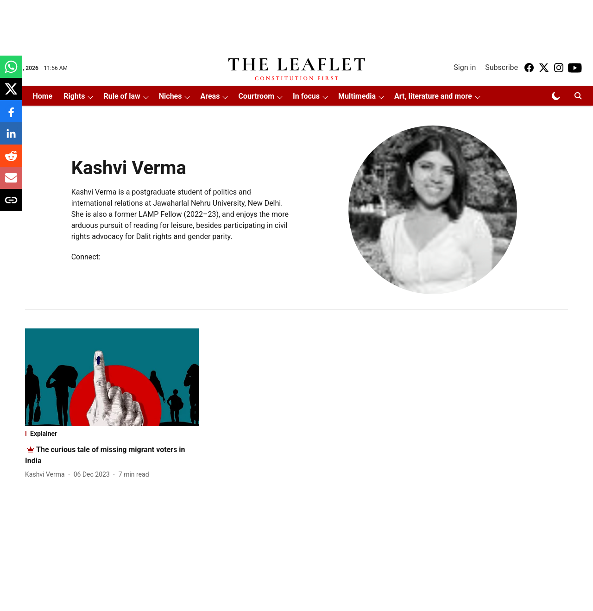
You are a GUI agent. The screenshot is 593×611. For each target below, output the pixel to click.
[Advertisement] (296, 24)
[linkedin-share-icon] (11, 138)
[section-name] (112, 433)
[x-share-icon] (11, 93)
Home (42, 96)
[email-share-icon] (11, 182)
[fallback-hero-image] (112, 377)
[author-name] (47, 474)
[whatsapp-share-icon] (11, 71)
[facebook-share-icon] (11, 116)
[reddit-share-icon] (11, 160)
